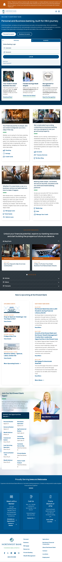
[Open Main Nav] (59, 11)
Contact (45, 550)
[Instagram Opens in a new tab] (18, 553)
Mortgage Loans (9, 211)
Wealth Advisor (8, 432)
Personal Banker (8, 421)
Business (26, 542)
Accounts (38, 152)
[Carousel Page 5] (35, 274)
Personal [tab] (16, 40)
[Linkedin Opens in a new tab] (11, 553)
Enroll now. (7, 61)
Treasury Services (40, 155)
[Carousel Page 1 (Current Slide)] (26, 274)
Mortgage (26, 546)
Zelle (36, 211)
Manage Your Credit (41, 214)
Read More (38, 327)
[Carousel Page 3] (31, 274)
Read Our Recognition (49, 97)
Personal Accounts (8, 34)
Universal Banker (9, 427)
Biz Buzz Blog (39, 158)
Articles (6, 278)
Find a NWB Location (49, 520)
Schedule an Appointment (11, 520)
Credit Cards (8, 156)
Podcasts (7, 286)
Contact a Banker (11, 524)
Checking (7, 150)
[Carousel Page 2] (29, 274)
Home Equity (7, 214)
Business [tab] (45, 40)
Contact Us (30, 518)
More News (38, 380)
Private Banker (21, 453)
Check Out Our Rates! (29, 96)
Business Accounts (24, 34)
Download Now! (7, 97)
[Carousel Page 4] (33, 274)
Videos (6, 282)
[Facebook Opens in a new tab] (4, 553)
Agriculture (46, 539)
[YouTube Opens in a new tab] (15, 553)
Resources (26, 549)
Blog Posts (7, 241)
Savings (6, 153)
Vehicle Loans (8, 217)
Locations (45, 554)
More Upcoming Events (11, 363)
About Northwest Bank (49, 547)
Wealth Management (29, 555)
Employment (46, 557)
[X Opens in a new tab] (7, 553)
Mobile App (38, 208)
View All (5, 416)
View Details (7, 321)
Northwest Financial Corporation (48, 543)
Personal (25, 539)
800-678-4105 (12, 557)
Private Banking (27, 552)
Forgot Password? (9, 63)
